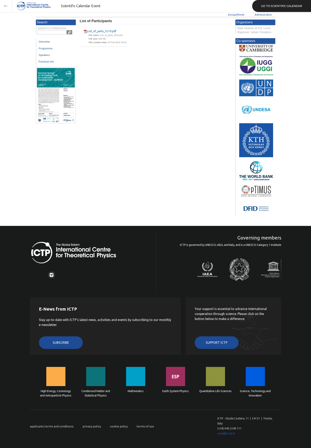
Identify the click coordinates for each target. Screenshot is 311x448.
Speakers (44, 55)
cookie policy (119, 426)
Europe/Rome (236, 14)
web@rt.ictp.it (226, 433)
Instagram (51, 274)
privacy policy (92, 426)
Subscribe (61, 342)
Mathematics (136, 391)
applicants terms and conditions (52, 426)
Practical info (46, 61)
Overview (44, 41)
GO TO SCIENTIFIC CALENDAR (281, 6)
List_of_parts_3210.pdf (102, 31)
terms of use (145, 426)
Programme (46, 48)
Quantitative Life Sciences (215, 391)
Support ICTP (216, 342)
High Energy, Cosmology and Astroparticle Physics (55, 393)
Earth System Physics (175, 391)
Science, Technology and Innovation (255, 393)
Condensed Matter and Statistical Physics (95, 393)
